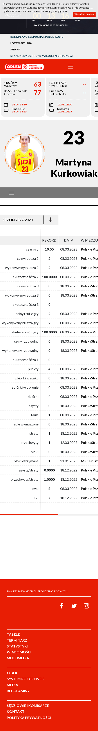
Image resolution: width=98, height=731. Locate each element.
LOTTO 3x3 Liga (21, 43)
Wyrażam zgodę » (84, 13)
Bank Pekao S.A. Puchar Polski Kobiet (37, 36)
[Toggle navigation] (70, 66)
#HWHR (15, 49)
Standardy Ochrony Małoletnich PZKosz (41, 55)
